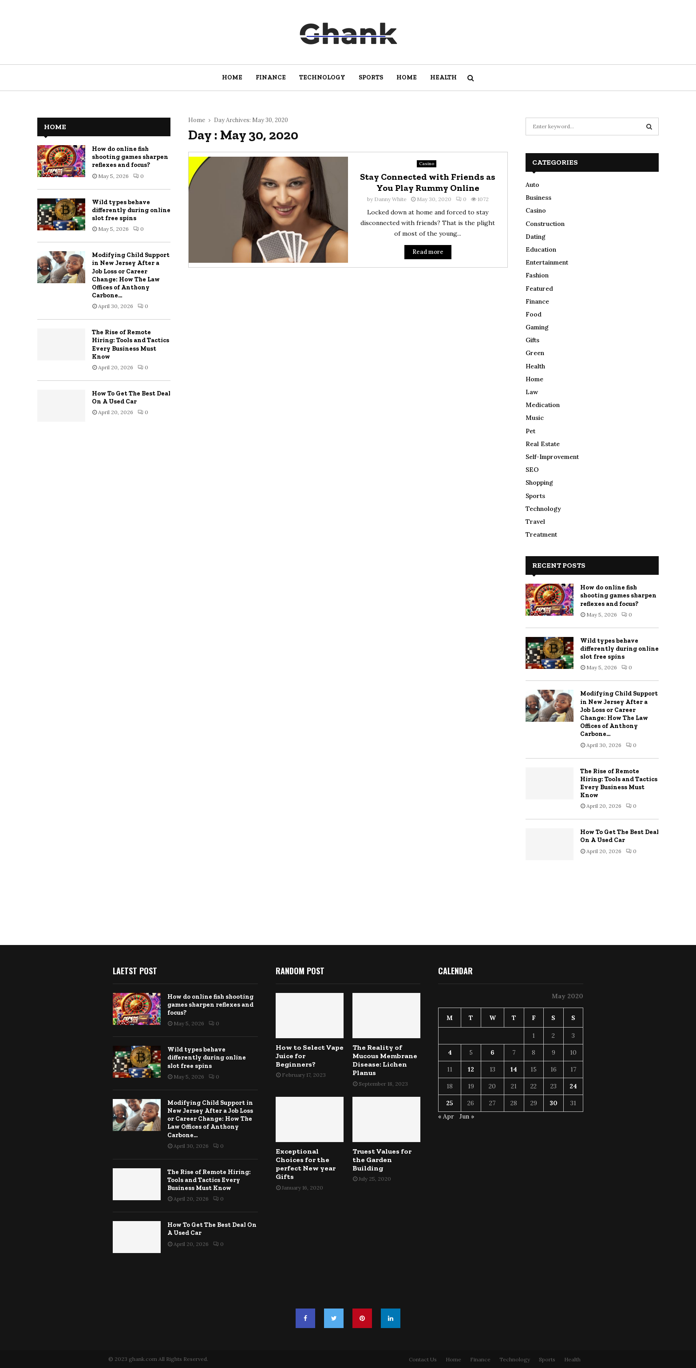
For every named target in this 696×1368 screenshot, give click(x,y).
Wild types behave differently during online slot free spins (131, 210)
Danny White (390, 199)
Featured (539, 289)
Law (532, 392)
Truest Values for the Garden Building (381, 1159)
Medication (543, 405)
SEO (532, 470)
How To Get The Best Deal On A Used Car (131, 397)
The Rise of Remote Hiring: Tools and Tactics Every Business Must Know (130, 344)
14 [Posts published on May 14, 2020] (513, 1069)
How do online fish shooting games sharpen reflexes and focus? (130, 157)
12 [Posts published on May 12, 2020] (471, 1069)
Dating (536, 237)
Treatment (541, 534)
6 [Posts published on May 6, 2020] (492, 1052)
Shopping (539, 482)
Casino (426, 163)
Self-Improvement (552, 457)
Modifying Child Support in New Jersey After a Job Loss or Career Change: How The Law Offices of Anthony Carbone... (131, 275)
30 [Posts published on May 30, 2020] (554, 1103)
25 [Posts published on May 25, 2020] (449, 1103)
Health (443, 77)
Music (535, 418)
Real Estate (543, 444)
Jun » (466, 1116)
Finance (271, 77)
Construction (545, 224)
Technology (322, 77)
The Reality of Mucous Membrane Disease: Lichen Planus (384, 1060)
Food (534, 314)
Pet (530, 431)
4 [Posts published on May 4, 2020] (450, 1052)
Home (232, 77)
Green (535, 353)
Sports (371, 77)
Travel (535, 522)
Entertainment (547, 262)
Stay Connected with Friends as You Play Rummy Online (427, 182)
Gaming (537, 327)
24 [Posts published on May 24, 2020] (573, 1086)
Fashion (537, 275)
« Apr (446, 1116)
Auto (532, 185)
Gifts (532, 340)
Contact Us (423, 1359)
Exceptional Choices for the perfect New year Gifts (306, 1164)
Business (538, 198)
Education (541, 249)
